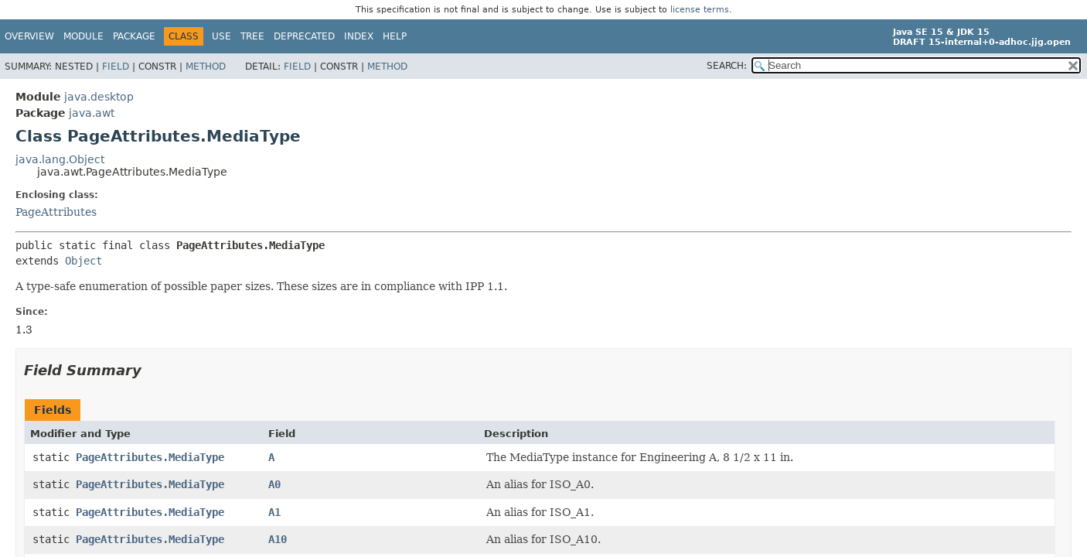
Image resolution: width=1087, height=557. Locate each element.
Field (115, 66)
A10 (277, 539)
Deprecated (304, 36)
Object (83, 261)
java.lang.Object (59, 159)
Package (134, 36)
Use (221, 36)
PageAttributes (56, 212)
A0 (274, 484)
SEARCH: (727, 65)
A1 (274, 512)
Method (206, 66)
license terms (699, 10)
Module (83, 36)
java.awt (91, 113)
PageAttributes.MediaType (150, 457)
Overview (29, 36)
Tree (252, 36)
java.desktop (99, 97)
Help (395, 36)
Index (358, 36)
